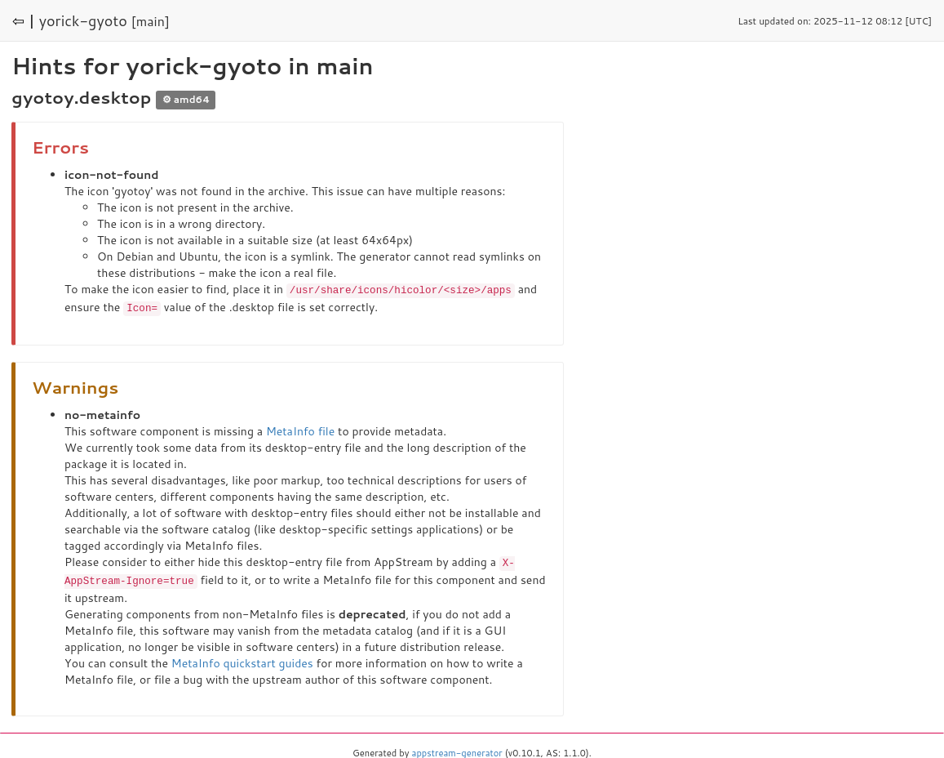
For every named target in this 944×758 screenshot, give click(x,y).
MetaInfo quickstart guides (242, 660)
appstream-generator (457, 749)
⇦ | (23, 20)
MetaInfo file (300, 429)
